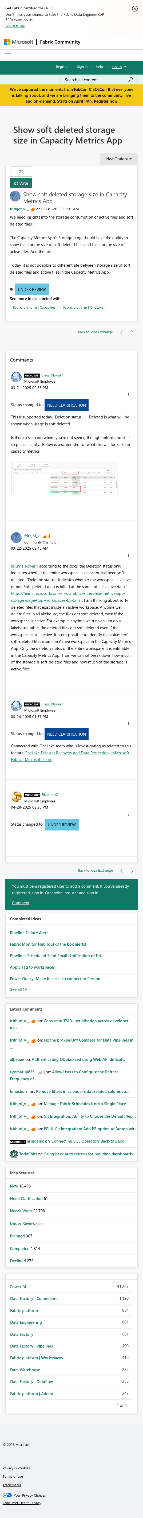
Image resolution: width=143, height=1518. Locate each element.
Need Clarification (66, 405)
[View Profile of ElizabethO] (50, 794)
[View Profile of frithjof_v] (17, 209)
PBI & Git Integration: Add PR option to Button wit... (90, 1128)
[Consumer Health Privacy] (72, 1502)
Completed (20, 1248)
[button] (128, 394)
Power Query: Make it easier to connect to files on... (57, 978)
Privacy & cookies (16, 1468)
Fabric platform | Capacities (34, 307)
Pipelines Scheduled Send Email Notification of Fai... (57, 955)
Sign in (82, 66)
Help (99, 66)
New (14, 1186)
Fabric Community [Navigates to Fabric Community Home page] (60, 41)
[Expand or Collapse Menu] (7, 55)
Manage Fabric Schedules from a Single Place (85, 1103)
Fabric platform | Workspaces (36, 1357)
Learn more (15, 25)
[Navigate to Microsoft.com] (18, 42)
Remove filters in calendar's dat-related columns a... (82, 1091)
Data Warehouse (25, 1369)
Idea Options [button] (117, 158)
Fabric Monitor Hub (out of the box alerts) (48, 944)
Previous (110, 1404)
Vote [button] (23, 183)
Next (133, 1404)
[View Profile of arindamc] (35, 1141)
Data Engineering (26, 1322)
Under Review (32, 289)
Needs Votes (21, 1210)
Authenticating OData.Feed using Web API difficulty (79, 1059)
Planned (18, 1236)
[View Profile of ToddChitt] (28, 1153)
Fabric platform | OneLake (83, 307)
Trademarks (12, 1484)
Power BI (18, 1286)
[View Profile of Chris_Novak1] (52, 375)
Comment (20, 902)
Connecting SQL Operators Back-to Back (87, 1141)
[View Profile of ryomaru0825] (22, 1071)
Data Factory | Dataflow (31, 1381)
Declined (18, 1260)
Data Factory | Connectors (33, 1298)
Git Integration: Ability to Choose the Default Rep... (90, 1116)
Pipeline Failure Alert (29, 932)
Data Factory (21, 1334)
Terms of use (13, 1476)
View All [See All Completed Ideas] (18, 989)
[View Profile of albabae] (17, 1059)
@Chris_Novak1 (24, 566)
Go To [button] (117, 66)
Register (62, 66)
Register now (105, 101)
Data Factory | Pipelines (31, 1346)
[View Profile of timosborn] (19, 1091)
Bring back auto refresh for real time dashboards (88, 1153)
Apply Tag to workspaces (32, 967)
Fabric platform (24, 1310)
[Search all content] (99, 80)
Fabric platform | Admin (31, 1393)
